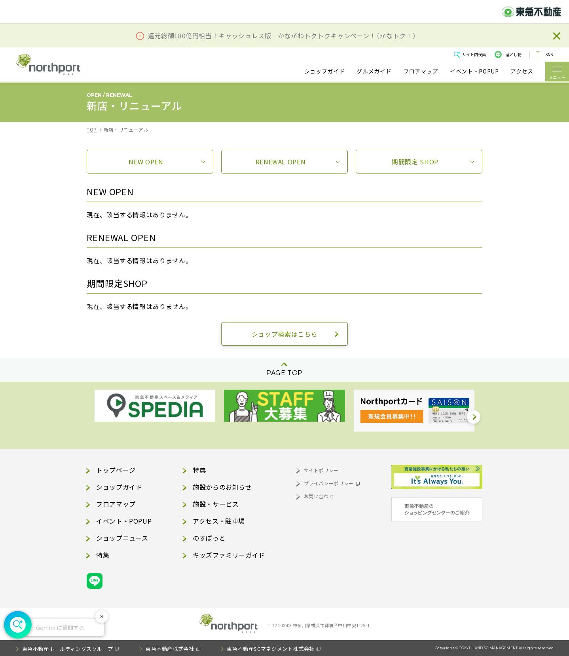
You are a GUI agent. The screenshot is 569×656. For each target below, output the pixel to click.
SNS (549, 54)
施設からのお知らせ (222, 487)
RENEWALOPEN (281, 161)
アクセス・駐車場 (219, 521)
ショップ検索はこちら (284, 334)
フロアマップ (420, 71)
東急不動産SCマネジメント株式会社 (271, 648)
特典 (199, 470)
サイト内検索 (474, 54)
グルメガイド (374, 71)
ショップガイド (324, 71)
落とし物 (514, 54)
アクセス (521, 71)
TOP (92, 129)
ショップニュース (122, 538)
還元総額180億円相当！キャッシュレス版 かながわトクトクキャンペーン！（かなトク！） (282, 35)
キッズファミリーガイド (229, 555)
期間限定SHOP (415, 161)
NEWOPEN (146, 161)
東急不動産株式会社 (170, 648)
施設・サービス (216, 504)
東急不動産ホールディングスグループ (67, 648)
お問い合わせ (319, 496)
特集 (102, 555)
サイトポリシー (321, 470)
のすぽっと (209, 538)
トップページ (116, 470)
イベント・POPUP (474, 71)
